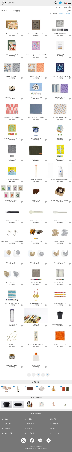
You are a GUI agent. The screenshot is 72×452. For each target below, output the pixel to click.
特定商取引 (30, 433)
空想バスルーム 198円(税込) (60, 151)
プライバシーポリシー (56, 433)
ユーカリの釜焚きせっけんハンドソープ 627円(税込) (60, 172)
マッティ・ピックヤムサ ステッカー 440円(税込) (36, 337)
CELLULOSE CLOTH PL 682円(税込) (60, 90)
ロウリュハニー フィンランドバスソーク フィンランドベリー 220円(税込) (36, 48)
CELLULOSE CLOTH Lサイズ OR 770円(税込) (12, 110)
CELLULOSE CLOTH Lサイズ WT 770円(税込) (36, 110)
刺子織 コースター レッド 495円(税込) (60, 337)
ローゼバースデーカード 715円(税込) (12, 26)
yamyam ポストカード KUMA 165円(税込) (36, 90)
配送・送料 (7, 423)
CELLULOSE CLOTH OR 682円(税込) (36, 69)
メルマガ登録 (54, 423)
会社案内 (30, 419)
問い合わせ (30, 423)
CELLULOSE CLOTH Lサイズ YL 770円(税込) (60, 110)
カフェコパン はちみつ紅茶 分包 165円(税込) (12, 172)
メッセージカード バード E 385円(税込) (12, 275)
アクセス (52, 428)
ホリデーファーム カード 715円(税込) (12, 47)
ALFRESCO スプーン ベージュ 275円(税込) (36, 213)
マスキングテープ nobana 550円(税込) (12, 358)
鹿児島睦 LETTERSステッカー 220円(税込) (12, 193)
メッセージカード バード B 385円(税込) (12, 255)
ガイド (6, 419)
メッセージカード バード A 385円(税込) (60, 234)
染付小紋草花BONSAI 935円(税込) (36, 131)
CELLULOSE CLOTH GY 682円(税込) (12, 69)
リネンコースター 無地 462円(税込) (36, 275)
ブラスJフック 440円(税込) (12, 337)
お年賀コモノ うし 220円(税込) (36, 193)
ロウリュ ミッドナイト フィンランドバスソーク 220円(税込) (60, 69)
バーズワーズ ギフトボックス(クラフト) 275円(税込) (60, 193)
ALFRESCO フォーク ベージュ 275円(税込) (60, 213)
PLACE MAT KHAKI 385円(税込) (36, 151)
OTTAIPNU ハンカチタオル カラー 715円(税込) (12, 131)
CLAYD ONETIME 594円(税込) (60, 47)
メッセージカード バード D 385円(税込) (60, 255)
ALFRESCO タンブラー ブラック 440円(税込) (60, 317)
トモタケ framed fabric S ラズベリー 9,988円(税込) (36, 26)
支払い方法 (53, 419)
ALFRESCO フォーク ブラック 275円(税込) (12, 213)
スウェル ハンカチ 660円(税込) (12, 151)
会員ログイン (31, 428)
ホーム (58, 7)
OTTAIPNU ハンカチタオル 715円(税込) (60, 26)
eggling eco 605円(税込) (60, 131)
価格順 (61, 13)
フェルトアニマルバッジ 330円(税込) (36, 234)
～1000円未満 (67, 7)
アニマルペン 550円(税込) (36, 317)
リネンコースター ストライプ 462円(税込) (12, 296)
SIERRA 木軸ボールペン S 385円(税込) (60, 296)
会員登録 (7, 428)
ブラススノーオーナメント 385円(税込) (36, 296)
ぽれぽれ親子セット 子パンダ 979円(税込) (12, 90)
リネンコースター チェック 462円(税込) (60, 275)
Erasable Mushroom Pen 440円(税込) (36, 172)
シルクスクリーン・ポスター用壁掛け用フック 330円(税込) (12, 234)
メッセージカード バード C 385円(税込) (36, 255)
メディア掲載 (8, 433)
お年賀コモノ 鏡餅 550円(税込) (36, 358)
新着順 (68, 13)
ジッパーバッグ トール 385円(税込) (12, 317)
